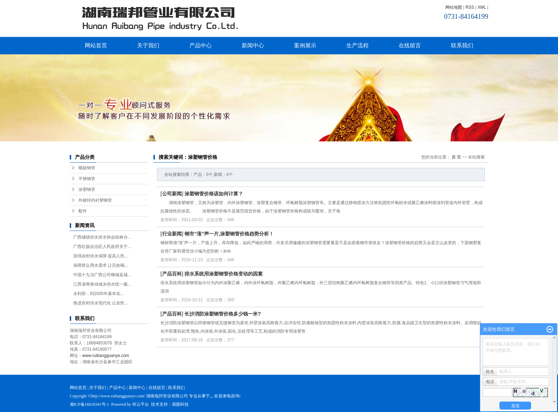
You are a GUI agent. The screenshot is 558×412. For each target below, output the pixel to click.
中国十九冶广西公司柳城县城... (102, 274)
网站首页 (96, 45)
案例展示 (305, 45)
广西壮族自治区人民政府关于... (102, 246)
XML (481, 7)
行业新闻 (172, 233)
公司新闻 (172, 193)
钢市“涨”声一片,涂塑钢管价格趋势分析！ (229, 233)
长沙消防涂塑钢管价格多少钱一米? (222, 314)
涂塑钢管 (86, 189)
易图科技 (180, 404)
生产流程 (357, 45)
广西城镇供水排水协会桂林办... (102, 237)
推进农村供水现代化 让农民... (100, 303)
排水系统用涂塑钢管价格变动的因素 (223, 274)
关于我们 (148, 45)
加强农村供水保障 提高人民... (100, 256)
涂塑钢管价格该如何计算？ (213, 193)
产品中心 (200, 45)
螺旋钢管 (86, 167)
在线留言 (410, 45)
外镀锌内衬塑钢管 (95, 200)
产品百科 (172, 274)
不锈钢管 (86, 178)
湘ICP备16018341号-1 (89, 404)
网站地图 (453, 7)
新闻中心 (253, 45)
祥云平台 (140, 404)
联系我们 (462, 45)
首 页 (456, 157)
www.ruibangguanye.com (105, 355)
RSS (470, 7)
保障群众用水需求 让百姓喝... (100, 265)
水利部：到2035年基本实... (98, 293)
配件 (82, 211)
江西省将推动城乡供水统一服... (102, 284)
